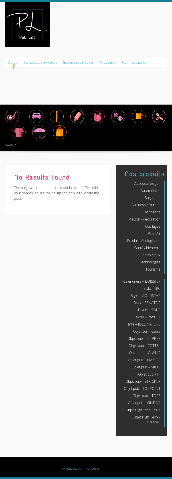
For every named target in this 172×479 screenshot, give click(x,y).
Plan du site (93, 469)
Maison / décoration (144, 219)
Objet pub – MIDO (146, 367)
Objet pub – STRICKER (142, 381)
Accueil (9, 145)
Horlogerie (152, 212)
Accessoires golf (147, 183)
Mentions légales (71, 469)
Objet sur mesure (146, 331)
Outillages (152, 226)
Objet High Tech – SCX (142, 410)
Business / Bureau (145, 204)
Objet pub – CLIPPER (143, 338)
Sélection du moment (78, 62)
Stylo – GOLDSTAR (145, 295)
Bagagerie (152, 197)
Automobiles (150, 190)
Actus (12, 62)
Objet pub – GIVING (144, 352)
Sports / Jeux (150, 254)
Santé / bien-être (147, 247)
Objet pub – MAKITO (144, 359)
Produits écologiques (143, 240)
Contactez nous (133, 62)
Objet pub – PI (149, 374)
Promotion (108, 62)
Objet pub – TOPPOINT (142, 388)
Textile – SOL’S (149, 309)
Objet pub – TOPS (146, 395)
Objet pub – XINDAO (144, 402)
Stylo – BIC (152, 288)
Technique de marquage (40, 62)
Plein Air (154, 233)
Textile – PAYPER (147, 317)
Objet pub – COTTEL (144, 345)
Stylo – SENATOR (146, 302)
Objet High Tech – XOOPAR (146, 419)
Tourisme (153, 269)
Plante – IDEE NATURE (142, 324)
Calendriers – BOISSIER (141, 281)
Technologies (149, 262)
